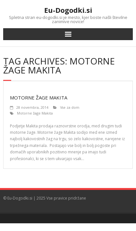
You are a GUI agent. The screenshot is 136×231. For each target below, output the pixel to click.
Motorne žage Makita (38, 97)
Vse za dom (69, 107)
